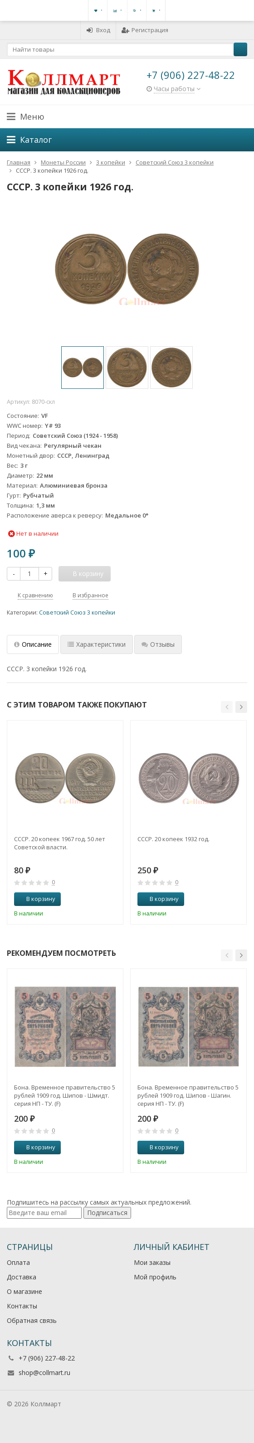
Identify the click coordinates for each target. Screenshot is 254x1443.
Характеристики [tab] (97, 644)
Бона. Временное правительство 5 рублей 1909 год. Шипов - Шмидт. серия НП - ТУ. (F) (64, 1095)
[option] (82, 367)
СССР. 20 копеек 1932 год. (173, 839)
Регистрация (145, 30)
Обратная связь (32, 1320)
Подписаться (107, 1212)
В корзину (35, 899)
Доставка (21, 1277)
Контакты (22, 1306)
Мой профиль (155, 1277)
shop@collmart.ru (44, 1372)
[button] (227, 707)
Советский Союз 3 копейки (77, 612)
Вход (98, 30)
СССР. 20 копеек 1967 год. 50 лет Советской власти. (59, 843)
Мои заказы (152, 1262)
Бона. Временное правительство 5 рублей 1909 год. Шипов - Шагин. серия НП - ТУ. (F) (188, 1095)
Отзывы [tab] (158, 644)
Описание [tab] (33, 644)
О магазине (24, 1291)
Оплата (18, 1262)
